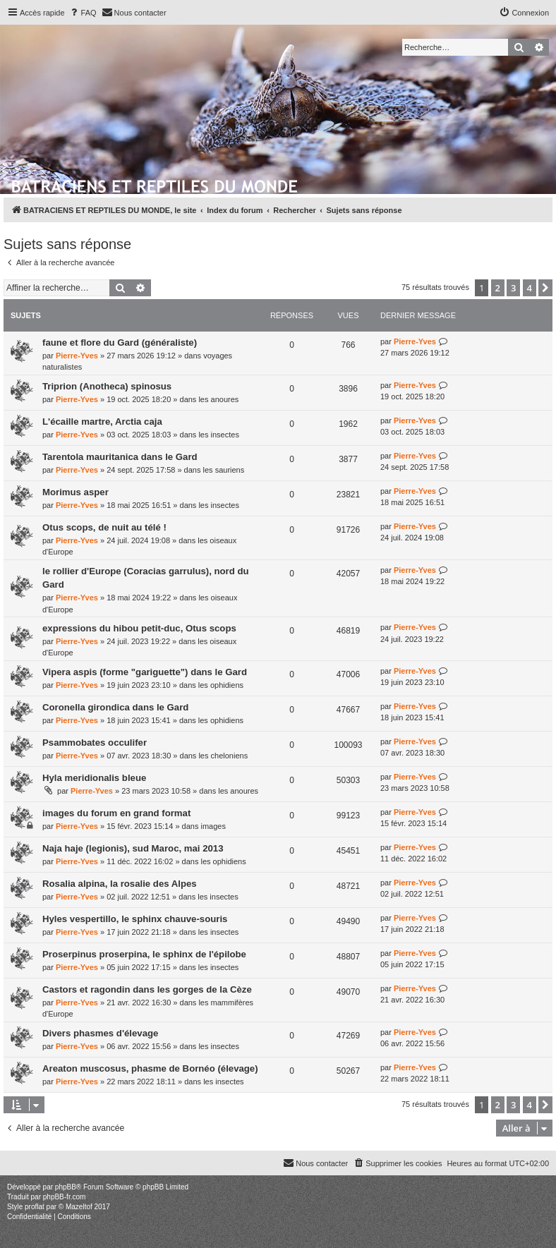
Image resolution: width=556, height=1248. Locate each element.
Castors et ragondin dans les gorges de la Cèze (147, 989)
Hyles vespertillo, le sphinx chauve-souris (134, 919)
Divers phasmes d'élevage (100, 1033)
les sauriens (224, 470)
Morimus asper (75, 492)
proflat (34, 1207)
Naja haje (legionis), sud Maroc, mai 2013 (133, 848)
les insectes (218, 434)
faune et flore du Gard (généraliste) (119, 342)
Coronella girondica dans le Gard (115, 707)
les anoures (218, 399)
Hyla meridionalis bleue (94, 778)
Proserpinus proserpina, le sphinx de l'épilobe (144, 954)
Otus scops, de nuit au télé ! (104, 527)
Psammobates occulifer (94, 742)
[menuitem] (82, 12)
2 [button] (497, 287)
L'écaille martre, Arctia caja (102, 421)
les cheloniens (223, 755)
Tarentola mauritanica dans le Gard (120, 457)
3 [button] (513, 287)
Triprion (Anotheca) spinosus (106, 386)
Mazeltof (79, 1207)
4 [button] (529, 287)
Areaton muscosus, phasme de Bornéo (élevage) (150, 1068)
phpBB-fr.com (64, 1197)
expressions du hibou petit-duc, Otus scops (139, 628)
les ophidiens (220, 685)
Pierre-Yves (77, 355)
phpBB (65, 1187)
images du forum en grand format (116, 813)
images (212, 826)
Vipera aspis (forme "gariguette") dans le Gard (144, 672)
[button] (545, 287)
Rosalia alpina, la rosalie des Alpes (119, 883)
